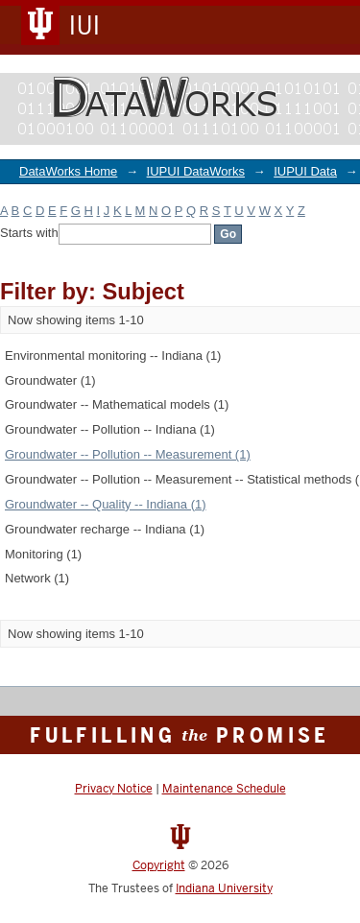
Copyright (158, 865)
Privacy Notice (114, 788)
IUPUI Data (305, 171)
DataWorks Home (68, 171)
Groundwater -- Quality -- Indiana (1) (105, 504)
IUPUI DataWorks (196, 171)
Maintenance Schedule (224, 788)
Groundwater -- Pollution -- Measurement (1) (128, 454)
